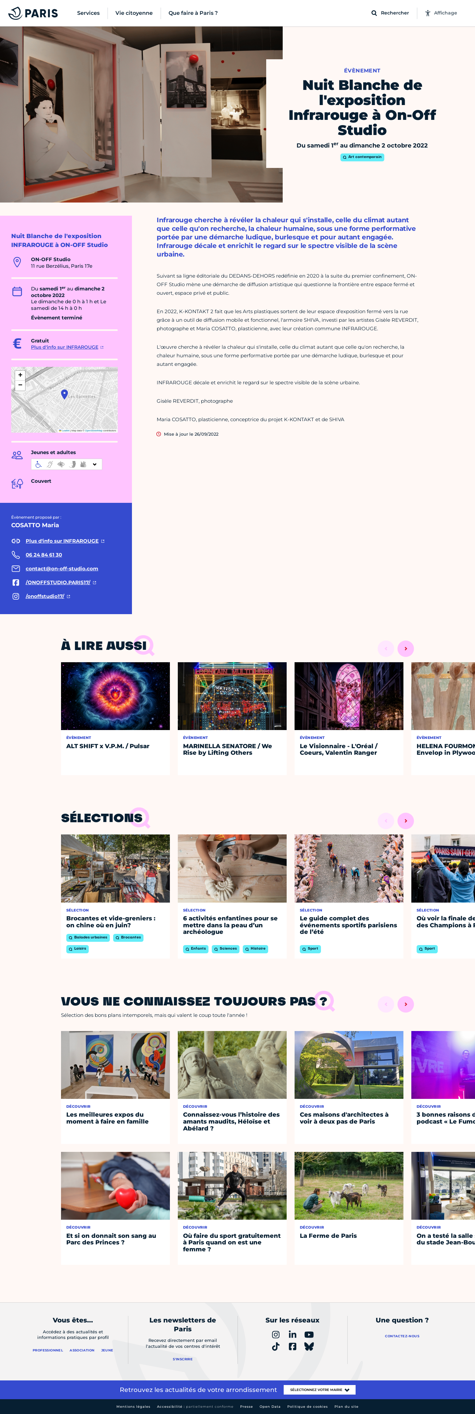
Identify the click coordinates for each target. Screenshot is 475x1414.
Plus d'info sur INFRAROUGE (64, 347)
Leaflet (64, 430)
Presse (246, 1406)
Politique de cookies (307, 1406)
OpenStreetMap (94, 430)
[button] (64, 394)
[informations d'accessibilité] (66, 464)
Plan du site (346, 1406)
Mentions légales (133, 1406)
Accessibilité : (195, 1406)
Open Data (270, 1406)
